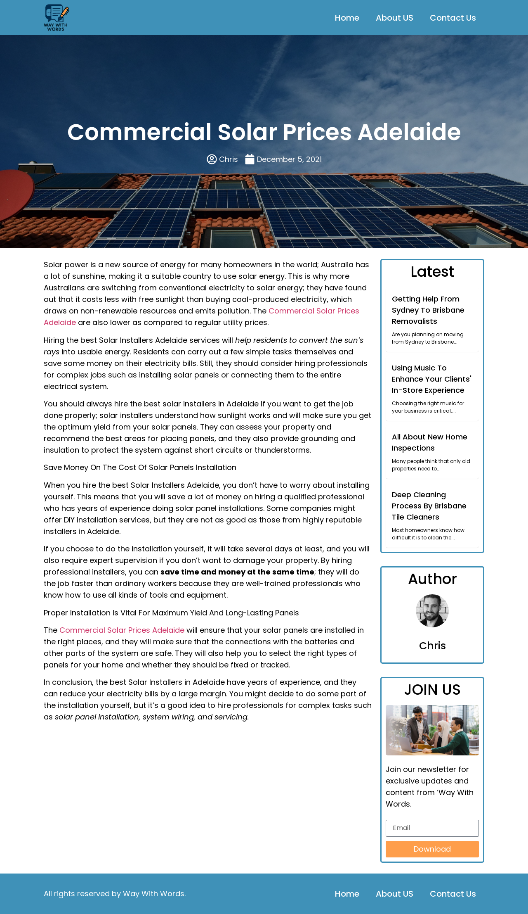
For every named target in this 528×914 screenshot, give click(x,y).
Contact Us (453, 18)
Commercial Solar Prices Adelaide (121, 630)
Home (347, 18)
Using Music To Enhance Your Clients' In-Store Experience (431, 379)
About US (394, 18)
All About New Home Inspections (429, 442)
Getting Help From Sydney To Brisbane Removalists (428, 310)
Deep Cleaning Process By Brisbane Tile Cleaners (429, 505)
